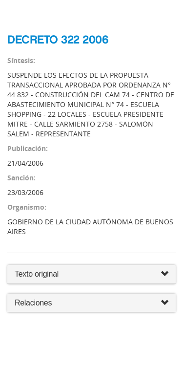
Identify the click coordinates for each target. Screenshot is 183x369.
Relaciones (91, 303)
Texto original (37, 274)
